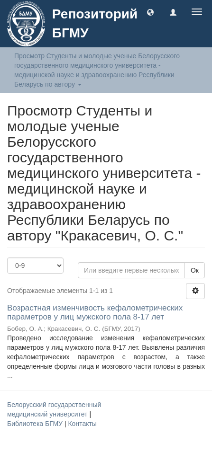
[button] (150, 12)
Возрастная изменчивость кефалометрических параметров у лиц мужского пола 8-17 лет (95, 312)
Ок (195, 270)
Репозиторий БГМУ (95, 23)
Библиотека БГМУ (36, 423)
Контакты (82, 423)
